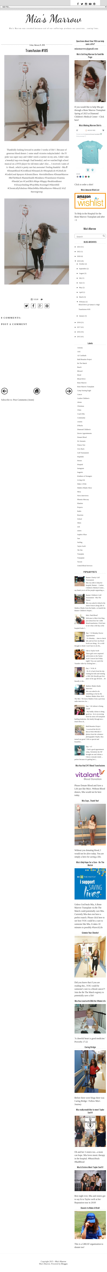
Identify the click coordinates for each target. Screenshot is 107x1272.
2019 (78, 261)
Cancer (79, 394)
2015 (78, 337)
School (79, 519)
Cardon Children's (83, 398)
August (81, 273)
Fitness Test (81, 445)
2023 (78, 247)
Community (81, 418)
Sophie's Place (82, 535)
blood (79, 375)
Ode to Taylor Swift (92, 651)
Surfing (79, 542)
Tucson (79, 562)
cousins (79, 422)
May (80, 288)
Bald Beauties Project (84, 359)
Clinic (79, 410)
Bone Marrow (82, 383)
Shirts (79, 523)
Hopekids (80, 457)
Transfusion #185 (84, 309)
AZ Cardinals (81, 355)
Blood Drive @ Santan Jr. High (89, 305)
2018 (78, 322)
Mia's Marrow (53, 18)
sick (78, 527)
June (80, 283)
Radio (79, 511)
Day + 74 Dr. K (91, 668)
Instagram (80, 468)
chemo (79, 402)
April (80, 292)
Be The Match (82, 363)
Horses (79, 461)
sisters (79, 531)
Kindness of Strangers (84, 476)
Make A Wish (81, 484)
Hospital (80, 464)
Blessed (79, 371)
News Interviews (83, 496)
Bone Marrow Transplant (85, 387)
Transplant (80, 558)
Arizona (80, 348)
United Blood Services (85, 566)
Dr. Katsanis (81, 441)
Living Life (81, 480)
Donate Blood (82, 437)
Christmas (80, 406)
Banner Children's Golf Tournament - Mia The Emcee (93, 597)
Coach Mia (81, 414)
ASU (79, 352)
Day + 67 (89, 747)
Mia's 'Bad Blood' (92, 615)
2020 (78, 256)
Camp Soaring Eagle (84, 391)
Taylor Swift (81, 546)
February (82, 302)
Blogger (64, 1264)
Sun (78, 538)
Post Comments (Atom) (23, 400)
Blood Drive (81, 379)
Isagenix (80, 472)
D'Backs (80, 426)
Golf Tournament (83, 453)
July (80, 278)
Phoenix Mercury (83, 499)
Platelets (80, 503)
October (81, 264)
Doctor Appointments (84, 433)
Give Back (80, 449)
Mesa (79, 492)
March (81, 297)
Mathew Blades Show (84, 488)
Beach (79, 367)
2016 (78, 332)
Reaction (80, 515)
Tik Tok (80, 550)
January (81, 316)
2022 (78, 252)
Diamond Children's (84, 429)
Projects (80, 507)
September (82, 269)
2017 (78, 327)
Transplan (80, 554)
